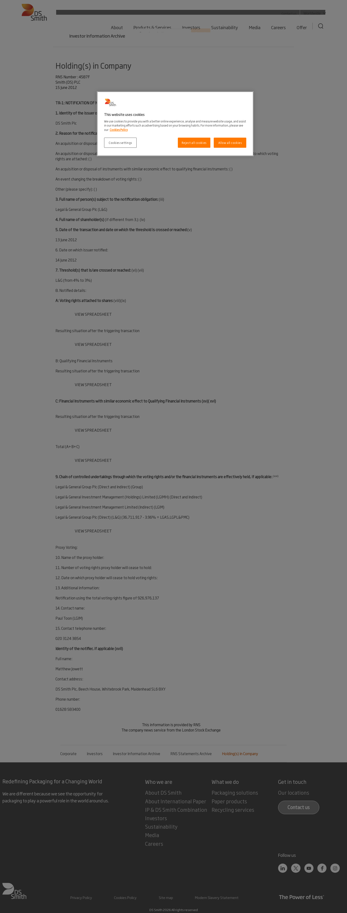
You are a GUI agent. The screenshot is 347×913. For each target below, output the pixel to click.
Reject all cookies (194, 143)
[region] (175, 123)
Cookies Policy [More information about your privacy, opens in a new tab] (119, 130)
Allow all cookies (230, 143)
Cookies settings (120, 143)
